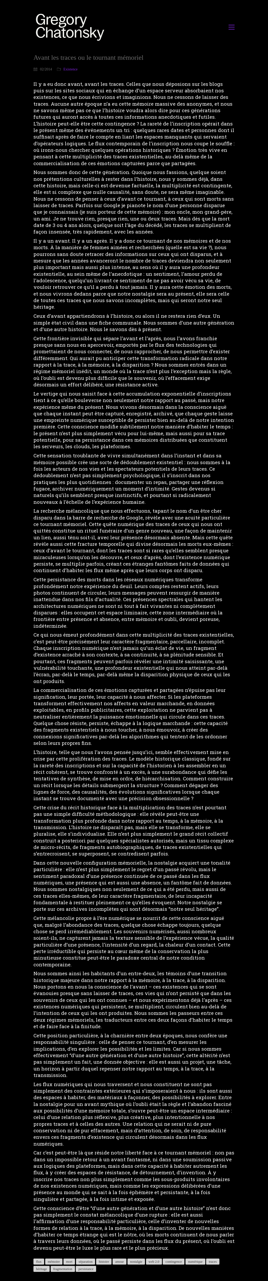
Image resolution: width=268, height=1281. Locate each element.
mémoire (54, 1262)
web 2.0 (154, 1262)
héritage (41, 1269)
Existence (70, 69)
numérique (195, 1262)
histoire (104, 1262)
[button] (232, 27)
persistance (86, 1269)
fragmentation (62, 1269)
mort (69, 1262)
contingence (173, 1262)
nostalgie (136, 1262)
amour (119, 1262)
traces (213, 1262)
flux (39, 1262)
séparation (85, 1262)
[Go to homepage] (71, 27)
